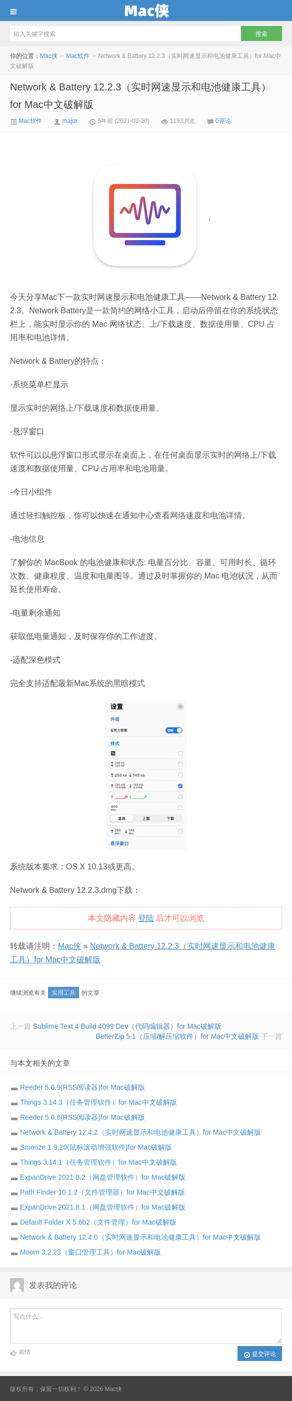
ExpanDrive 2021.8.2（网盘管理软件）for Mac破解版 (103, 1177)
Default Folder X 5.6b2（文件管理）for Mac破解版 (98, 1222)
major (70, 120)
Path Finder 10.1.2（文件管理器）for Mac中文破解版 (102, 1192)
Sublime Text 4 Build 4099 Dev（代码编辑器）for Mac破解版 (127, 1026)
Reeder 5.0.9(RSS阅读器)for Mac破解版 (82, 1087)
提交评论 (260, 1355)
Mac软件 (78, 55)
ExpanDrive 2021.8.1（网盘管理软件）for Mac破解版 (103, 1207)
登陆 (146, 918)
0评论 (223, 120)
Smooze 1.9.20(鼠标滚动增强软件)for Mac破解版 (96, 1147)
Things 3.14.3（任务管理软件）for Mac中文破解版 (98, 1102)
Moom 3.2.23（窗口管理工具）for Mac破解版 (90, 1252)
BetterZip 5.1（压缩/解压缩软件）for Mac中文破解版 (177, 1036)
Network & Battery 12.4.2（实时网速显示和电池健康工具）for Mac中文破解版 (140, 1132)
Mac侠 (146, 10)
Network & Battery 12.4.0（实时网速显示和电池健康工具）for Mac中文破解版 (140, 1237)
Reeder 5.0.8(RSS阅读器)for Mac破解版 (82, 1117)
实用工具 (64, 992)
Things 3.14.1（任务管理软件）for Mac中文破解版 (98, 1162)
